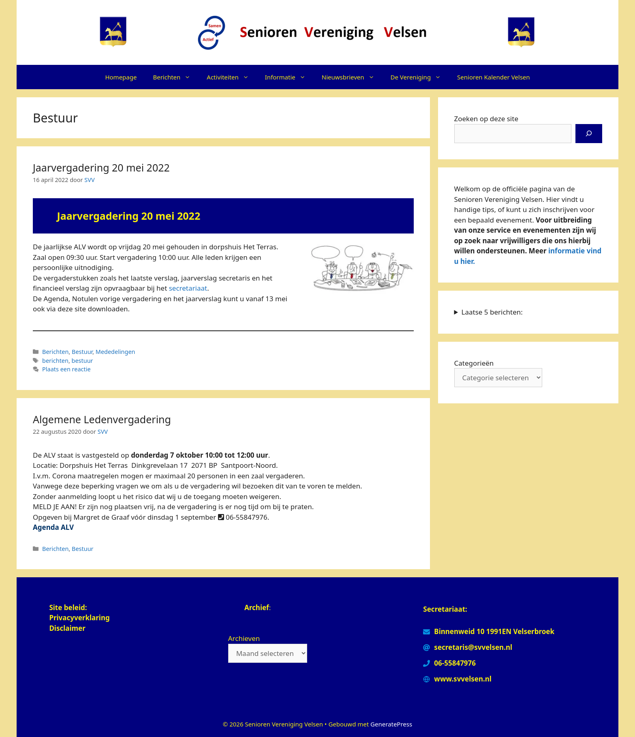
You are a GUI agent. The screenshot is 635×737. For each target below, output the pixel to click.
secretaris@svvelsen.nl (473, 647)
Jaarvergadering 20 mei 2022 (101, 167)
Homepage (121, 77)
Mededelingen (115, 352)
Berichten (176, 77)
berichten (55, 360)
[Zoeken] (588, 134)
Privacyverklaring (80, 617)
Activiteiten (232, 77)
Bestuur (82, 352)
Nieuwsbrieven (352, 77)
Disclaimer (67, 628)
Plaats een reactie (66, 369)
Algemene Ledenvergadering (102, 419)
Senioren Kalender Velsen (493, 77)
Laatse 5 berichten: (492, 312)
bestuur (82, 360)
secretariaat (188, 288)
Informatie (289, 77)
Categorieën (474, 363)
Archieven (244, 638)
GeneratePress (391, 724)
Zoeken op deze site (486, 118)
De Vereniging (420, 77)
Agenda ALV (53, 527)
